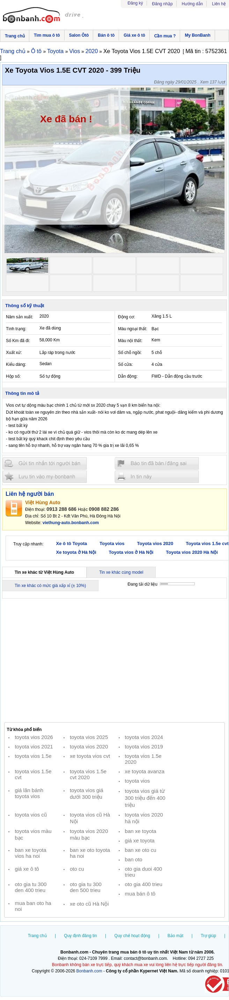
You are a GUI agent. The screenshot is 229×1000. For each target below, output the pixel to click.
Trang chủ (15, 36)
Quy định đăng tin (80, 935)
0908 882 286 (104, 509)
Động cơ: (126, 316)
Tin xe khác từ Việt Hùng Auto (44, 572)
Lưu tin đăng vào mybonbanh (44, 476)
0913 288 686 (61, 509)
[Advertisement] (114, 660)
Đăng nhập (162, 3)
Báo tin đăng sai (156, 463)
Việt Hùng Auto (42, 502)
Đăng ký (135, 3)
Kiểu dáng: (16, 364)
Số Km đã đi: (18, 340)
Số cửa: (125, 364)
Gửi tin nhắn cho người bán (44, 463)
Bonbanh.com (89, 971)
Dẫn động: (128, 376)
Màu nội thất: (130, 340)
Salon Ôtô (79, 35)
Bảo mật (175, 935)
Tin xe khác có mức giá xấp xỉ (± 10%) (50, 585)
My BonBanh (197, 35)
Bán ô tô (106, 35)
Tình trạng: (16, 328)
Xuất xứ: (14, 352)
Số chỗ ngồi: (130, 352)
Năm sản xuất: (19, 316)
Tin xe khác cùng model (121, 572)
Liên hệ (219, 3)
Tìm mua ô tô (47, 35)
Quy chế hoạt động (132, 935)
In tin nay (156, 476)
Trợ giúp (208, 935)
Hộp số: (13, 376)
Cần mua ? (165, 36)
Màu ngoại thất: (132, 328)
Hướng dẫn (192, 3)
